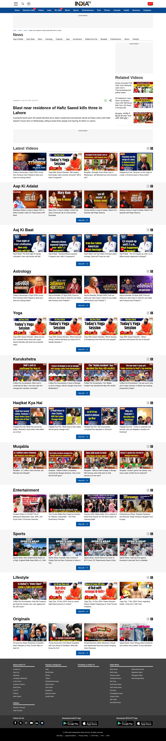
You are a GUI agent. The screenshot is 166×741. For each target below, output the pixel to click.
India (49, 10)
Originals (59, 39)
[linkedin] (37, 723)
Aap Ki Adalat (25, 186)
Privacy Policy (83, 735)
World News (49, 672)
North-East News (115, 684)
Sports (76, 10)
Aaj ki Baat (30, 39)
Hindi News (17, 687)
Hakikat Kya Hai (91, 39)
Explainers (48, 690)
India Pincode (17, 710)
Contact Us (17, 669)
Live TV (15, 690)
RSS (108, 735)
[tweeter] (21, 723)
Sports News (49, 684)
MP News (113, 681)
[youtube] (31, 723)
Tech (99, 10)
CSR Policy (94, 735)
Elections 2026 (29, 10)
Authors (15, 693)
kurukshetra (77, 39)
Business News (50, 693)
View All (83, 220)
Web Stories (17, 696)
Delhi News (114, 672)
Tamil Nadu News (116, 687)
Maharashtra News (137, 669)
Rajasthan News (136, 672)
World (67, 10)
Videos (41, 10)
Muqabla (104, 39)
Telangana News (137, 675)
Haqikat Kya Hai (27, 403)
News (14, 30)
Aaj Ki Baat (23, 230)
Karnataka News (115, 702)
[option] (30, 166)
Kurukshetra (24, 359)
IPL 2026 (58, 10)
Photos (107, 10)
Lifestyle (116, 10)
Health (126, 10)
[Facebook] (15, 723)
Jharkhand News (115, 678)
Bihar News (114, 669)
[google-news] (42, 723)
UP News (113, 690)
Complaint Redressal (20, 678)
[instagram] (26, 723)
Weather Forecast (19, 707)
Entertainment (88, 10)
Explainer (147, 10)
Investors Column (19, 684)
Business (136, 10)
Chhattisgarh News (116, 693)
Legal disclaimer (70, 735)
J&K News (113, 699)
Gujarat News (114, 696)
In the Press (17, 681)
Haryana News (115, 675)
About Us (16, 672)
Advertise (16, 675)
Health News (49, 696)
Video (20, 30)
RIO (102, 735)
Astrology (49, 39)
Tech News (49, 687)
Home (17, 10)
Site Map (59, 735)
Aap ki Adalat (18, 39)
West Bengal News (137, 678)
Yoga (68, 39)
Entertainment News (52, 681)
